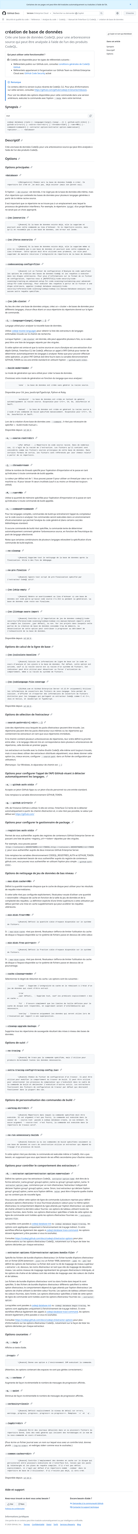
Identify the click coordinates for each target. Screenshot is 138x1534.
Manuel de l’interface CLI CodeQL (82, 19)
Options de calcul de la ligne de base (29, 646)
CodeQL (62, 19)
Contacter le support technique (84, 1507)
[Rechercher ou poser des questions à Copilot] (77, 13)
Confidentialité (38, 1524)
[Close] (131, 4)
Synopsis (13, 107)
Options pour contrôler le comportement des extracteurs (42, 1165)
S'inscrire (130, 13)
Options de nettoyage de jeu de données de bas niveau (41, 873)
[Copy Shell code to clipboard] (90, 116)
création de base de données (111, 19)
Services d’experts (67, 1524)
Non (21, 1504)
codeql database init (41, 1223)
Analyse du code (49, 19)
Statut (48, 1524)
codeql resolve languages (24, 330)
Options (12, 158)
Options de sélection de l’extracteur (28, 714)
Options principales (18, 167)
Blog (79, 1524)
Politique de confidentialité (15, 1509)
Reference (35, 19)
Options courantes (18, 1334)
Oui (10, 1504)
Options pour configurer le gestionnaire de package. (39, 822)
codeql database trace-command (62, 1230)
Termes (27, 1524)
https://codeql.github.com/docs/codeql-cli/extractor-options (44, 1238)
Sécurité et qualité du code (17, 19)
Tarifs (56, 1524)
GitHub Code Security (35, 73)
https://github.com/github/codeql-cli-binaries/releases (61, 89)
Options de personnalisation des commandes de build (40, 1100)
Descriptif (14, 140)
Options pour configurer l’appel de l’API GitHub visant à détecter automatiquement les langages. (45, 775)
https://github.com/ (24, 814)
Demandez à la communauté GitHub (86, 1503)
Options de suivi (16, 1042)
